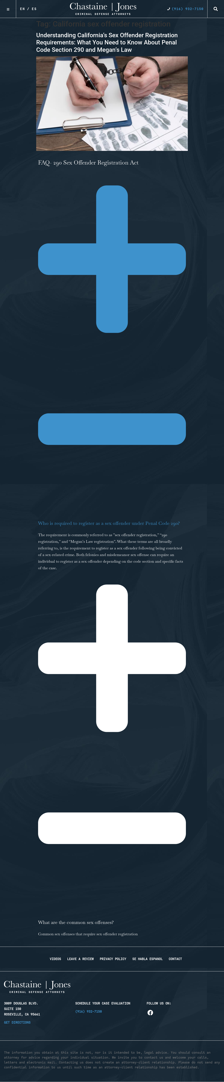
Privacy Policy (113, 959)
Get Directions (17, 1022)
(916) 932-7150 (88, 1011)
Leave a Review (80, 959)
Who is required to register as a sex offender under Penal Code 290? (109, 523)
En (22, 9)
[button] (215, 9)
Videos (55, 959)
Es (34, 9)
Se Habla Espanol (147, 959)
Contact (175, 959)
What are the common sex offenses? (76, 922)
